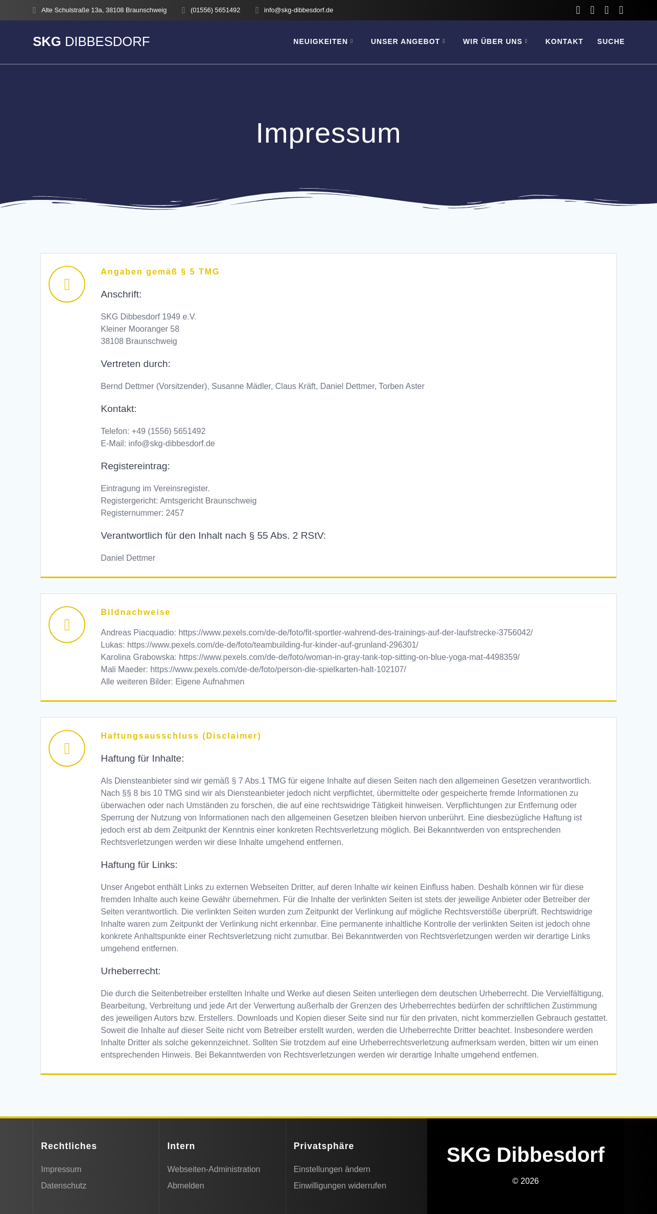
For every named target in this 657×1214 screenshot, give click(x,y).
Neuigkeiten (320, 41)
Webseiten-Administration (213, 1169)
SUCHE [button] (611, 41)
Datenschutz (63, 1185)
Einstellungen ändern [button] (332, 1169)
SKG (91, 42)
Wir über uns (492, 41)
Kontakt (564, 41)
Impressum (61, 1169)
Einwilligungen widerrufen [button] (340, 1185)
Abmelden (185, 1185)
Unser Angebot (405, 41)
